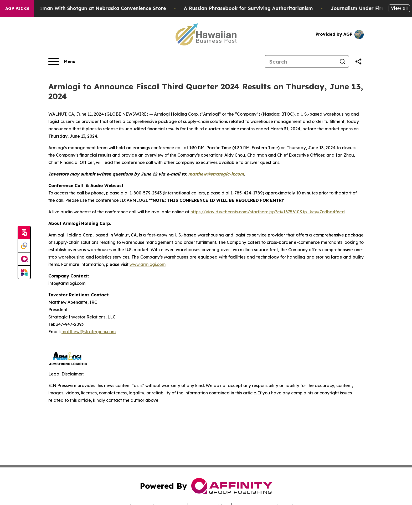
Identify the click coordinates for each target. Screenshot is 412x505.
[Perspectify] (24, 245)
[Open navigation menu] (61, 61)
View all (399, 8)
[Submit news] (24, 232)
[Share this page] (358, 61)
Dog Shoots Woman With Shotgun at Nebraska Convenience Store (92, 8)
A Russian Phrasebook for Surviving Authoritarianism (255, 8)
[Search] (300, 61)
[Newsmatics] (24, 272)
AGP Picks (17, 8)
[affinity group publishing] (24, 259)
